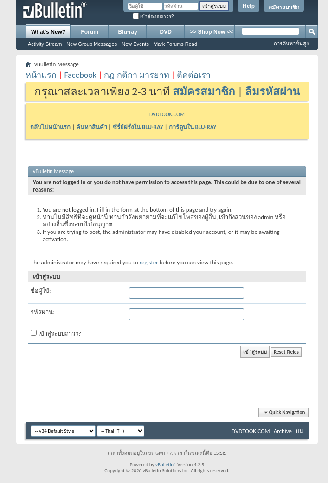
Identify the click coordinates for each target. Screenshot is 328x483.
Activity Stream (45, 44)
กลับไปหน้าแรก (50, 127)
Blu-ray (127, 32)
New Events (135, 44)
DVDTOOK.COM (167, 114)
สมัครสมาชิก (284, 7)
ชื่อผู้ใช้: (41, 290)
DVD (166, 32)
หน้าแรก (41, 75)
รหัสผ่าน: (42, 311)
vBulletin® (165, 465)
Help (249, 6)
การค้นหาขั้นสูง (291, 43)
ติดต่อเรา (194, 75)
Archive (283, 430)
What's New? (48, 32)
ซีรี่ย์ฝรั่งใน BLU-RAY (138, 127)
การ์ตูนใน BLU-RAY (193, 127)
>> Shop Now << (211, 32)
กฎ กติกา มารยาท (136, 75)
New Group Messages (91, 44)
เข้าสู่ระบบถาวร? (153, 16)
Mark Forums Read (175, 44)
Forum (89, 32)
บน (299, 430)
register (149, 262)
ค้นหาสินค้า (91, 127)
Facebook (80, 75)
